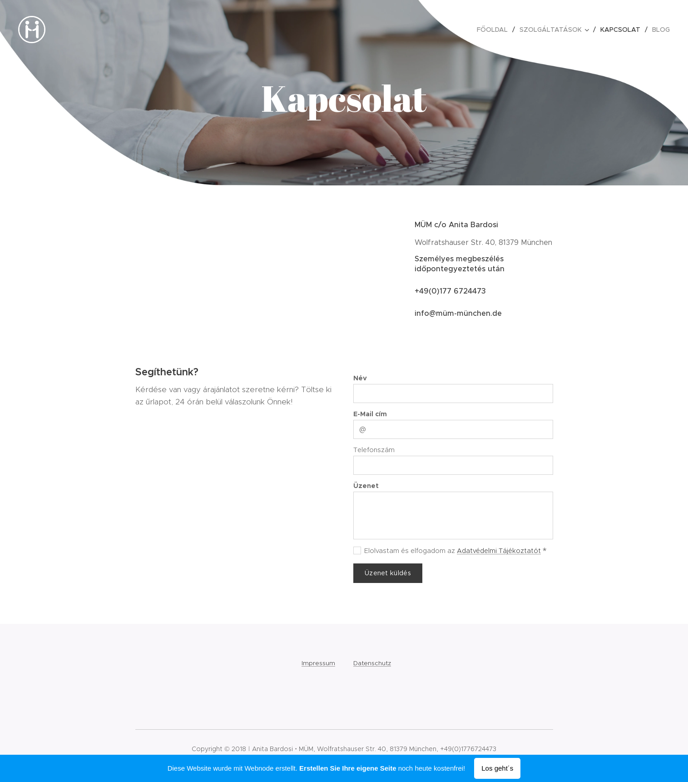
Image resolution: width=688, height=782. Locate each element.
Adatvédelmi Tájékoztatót (499, 551)
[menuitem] (495, 29)
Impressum (318, 663)
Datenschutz (372, 663)
